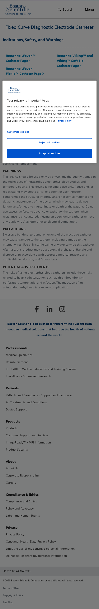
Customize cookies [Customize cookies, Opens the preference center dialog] (18, 132)
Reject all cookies (49, 142)
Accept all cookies (49, 153)
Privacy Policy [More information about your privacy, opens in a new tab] (64, 120)
